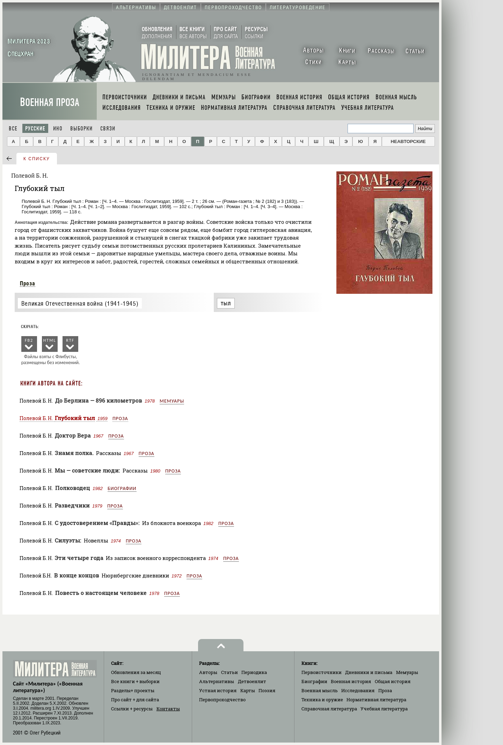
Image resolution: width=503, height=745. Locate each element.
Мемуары (172, 401)
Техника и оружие (322, 699)
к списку (36, 158)
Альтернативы (216, 681)
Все (13, 128)
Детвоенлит (252, 681)
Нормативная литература (376, 699)
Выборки (81, 128)
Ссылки (132, 708)
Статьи (229, 672)
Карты (247, 690)
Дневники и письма (368, 672)
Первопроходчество (222, 699)
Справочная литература (329, 708)
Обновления (136, 672)
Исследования (357, 690)
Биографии (122, 488)
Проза (27, 283)
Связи (107, 128)
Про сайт (135, 699)
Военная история (351, 681)
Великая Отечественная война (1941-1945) (79, 303)
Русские (35, 128)
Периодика (254, 672)
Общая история (392, 681)
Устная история (217, 690)
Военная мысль (319, 690)
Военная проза (49, 102)
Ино (58, 128)
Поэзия (266, 690)
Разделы (132, 690)
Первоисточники (321, 672)
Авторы (208, 672)
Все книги (135, 681)
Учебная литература (384, 708)
